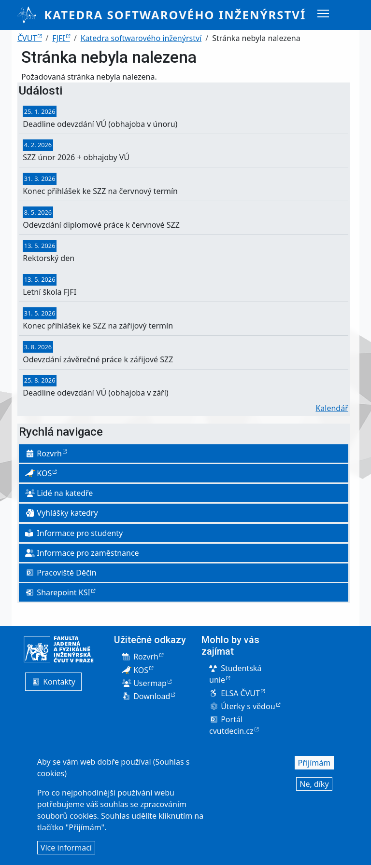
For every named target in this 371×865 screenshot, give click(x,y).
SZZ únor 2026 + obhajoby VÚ (76, 157)
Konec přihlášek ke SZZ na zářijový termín (98, 325)
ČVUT (27, 38)
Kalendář (331, 408)
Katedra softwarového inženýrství (175, 15)
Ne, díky (314, 786)
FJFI (58, 38)
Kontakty (53, 681)
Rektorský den (48, 258)
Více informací (66, 849)
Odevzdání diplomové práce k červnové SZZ (101, 225)
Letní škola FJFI (49, 292)
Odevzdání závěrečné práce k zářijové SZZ (98, 359)
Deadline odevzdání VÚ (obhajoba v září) (95, 392)
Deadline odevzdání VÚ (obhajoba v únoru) (100, 124)
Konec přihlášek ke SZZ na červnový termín (100, 191)
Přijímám (314, 764)
